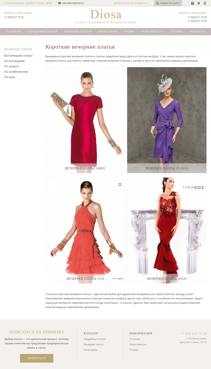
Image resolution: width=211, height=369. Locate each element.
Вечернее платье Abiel (85, 168)
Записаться (36, 358)
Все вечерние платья (18, 55)
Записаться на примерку (130, 3)
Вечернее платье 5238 (85, 279)
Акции (129, 31)
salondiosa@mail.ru (73, 3)
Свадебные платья (42, 31)
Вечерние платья (77, 31)
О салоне (13, 31)
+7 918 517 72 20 (13, 17)
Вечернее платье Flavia (166, 168)
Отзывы (177, 31)
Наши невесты (152, 31)
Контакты (197, 31)
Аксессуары (107, 31)
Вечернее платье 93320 (166, 279)
